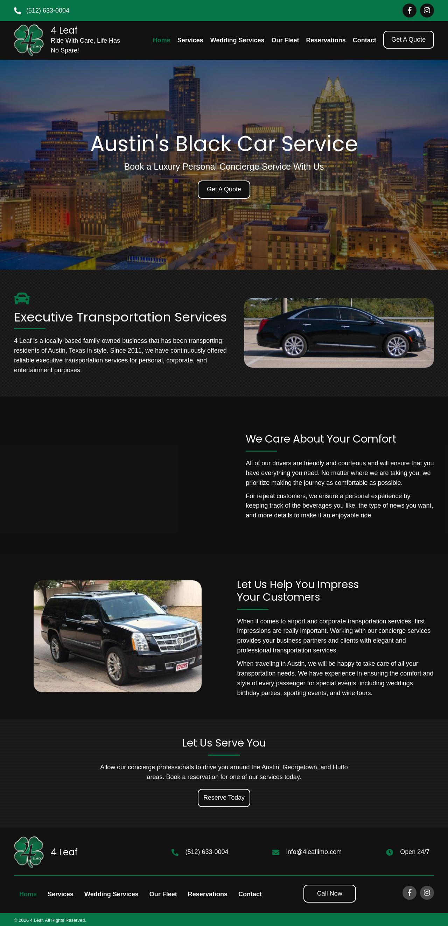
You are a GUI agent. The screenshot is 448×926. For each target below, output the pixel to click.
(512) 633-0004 (47, 10)
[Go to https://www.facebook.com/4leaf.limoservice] (409, 10)
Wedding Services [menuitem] (111, 894)
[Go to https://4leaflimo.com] (68, 40)
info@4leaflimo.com (314, 852)
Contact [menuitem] (250, 894)
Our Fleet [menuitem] (163, 894)
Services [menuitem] (61, 894)
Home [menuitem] (28, 894)
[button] (408, 40)
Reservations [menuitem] (207, 894)
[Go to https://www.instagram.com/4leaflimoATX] (427, 10)
